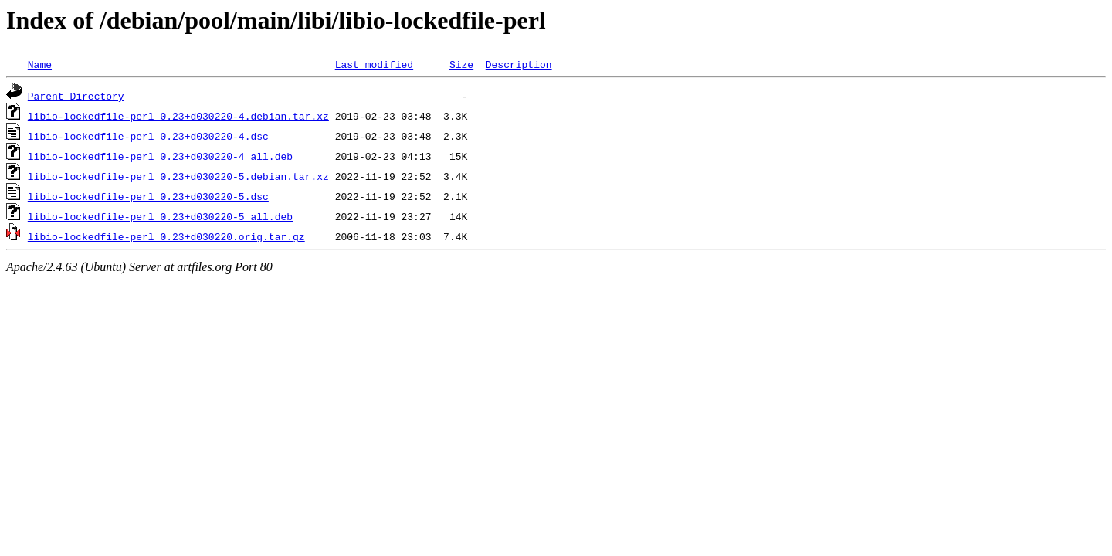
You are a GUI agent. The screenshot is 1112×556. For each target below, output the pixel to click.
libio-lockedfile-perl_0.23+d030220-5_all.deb (160, 216)
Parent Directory (76, 96)
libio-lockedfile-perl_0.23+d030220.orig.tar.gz (166, 236)
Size (461, 64)
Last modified (374, 64)
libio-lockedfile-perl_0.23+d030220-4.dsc (148, 136)
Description (519, 64)
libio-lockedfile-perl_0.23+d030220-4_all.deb (160, 156)
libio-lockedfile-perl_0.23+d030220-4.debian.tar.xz (178, 116)
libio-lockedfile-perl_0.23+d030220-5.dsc (148, 196)
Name (40, 64)
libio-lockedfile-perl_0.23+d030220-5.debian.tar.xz (178, 176)
